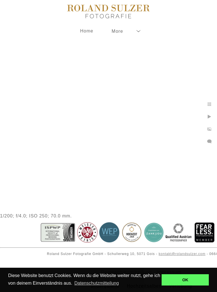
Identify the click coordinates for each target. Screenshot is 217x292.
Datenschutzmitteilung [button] (96, 283)
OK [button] (185, 280)
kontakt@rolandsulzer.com (182, 254)
